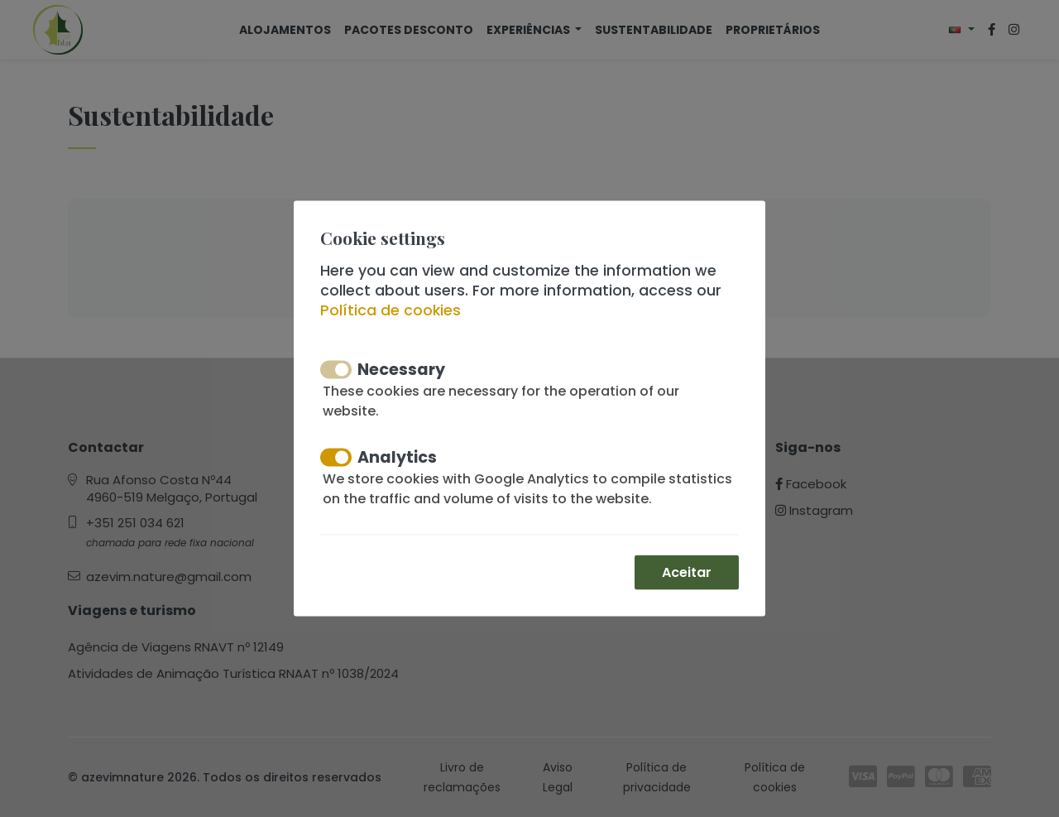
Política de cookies (390, 310)
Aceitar (687, 572)
